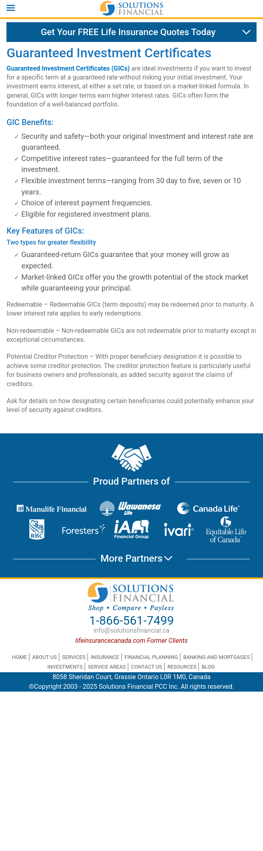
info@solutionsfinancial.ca (132, 630)
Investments (65, 667)
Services (74, 657)
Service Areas (107, 667)
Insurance (105, 657)
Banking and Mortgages (216, 657)
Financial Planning (151, 657)
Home (19, 657)
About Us (44, 657)
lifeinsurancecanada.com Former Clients (131, 640)
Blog (208, 667)
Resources (181, 667)
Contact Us (146, 667)
